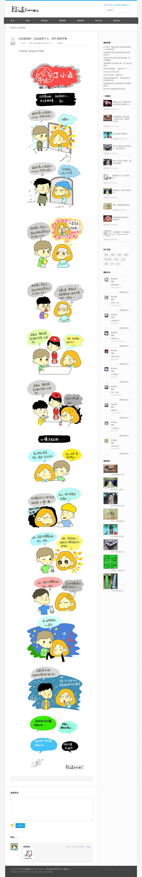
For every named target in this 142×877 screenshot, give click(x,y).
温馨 (38, 43)
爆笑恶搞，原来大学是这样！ (122, 191)
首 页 (11, 20)
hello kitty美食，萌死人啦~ (113, 75)
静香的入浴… (115, 338)
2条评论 (60, 43)
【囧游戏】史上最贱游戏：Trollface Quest (121, 233)
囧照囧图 (79, 20)
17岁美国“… (115, 374)
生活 (118, 264)
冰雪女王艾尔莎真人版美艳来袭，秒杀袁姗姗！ (116, 59)
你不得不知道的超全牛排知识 (114, 89)
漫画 (42, 43)
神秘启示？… (115, 410)
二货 (123, 259)
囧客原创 (43, 20)
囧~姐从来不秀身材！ (121, 134)
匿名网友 (114, 279)
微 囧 (26, 20)
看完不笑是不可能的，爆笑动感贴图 (122, 162)
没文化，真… (115, 303)
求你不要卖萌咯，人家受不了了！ (116, 68)
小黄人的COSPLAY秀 (111, 72)
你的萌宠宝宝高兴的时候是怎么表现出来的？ (116, 53)
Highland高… (115, 356)
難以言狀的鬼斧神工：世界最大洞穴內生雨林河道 (116, 79)
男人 (46, 43)
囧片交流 (97, 20)
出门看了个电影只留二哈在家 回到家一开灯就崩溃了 (117, 48)
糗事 (126, 255)
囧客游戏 (115, 20)
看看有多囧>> (124, 292)
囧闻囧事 (61, 20)
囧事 (113, 255)
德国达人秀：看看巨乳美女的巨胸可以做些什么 (122, 103)
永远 (34, 43)
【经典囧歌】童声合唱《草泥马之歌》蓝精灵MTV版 (121, 118)
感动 (30, 43)
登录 (110, 5)
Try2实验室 (27, 869)
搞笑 (106, 264)
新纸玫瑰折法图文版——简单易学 (122, 218)
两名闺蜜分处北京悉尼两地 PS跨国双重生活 (117, 84)
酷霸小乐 (125, 5)
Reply (88, 847)
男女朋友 (108, 259)
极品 (106, 255)
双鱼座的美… (115, 285)
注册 (105, 5)
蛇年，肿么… (115, 392)
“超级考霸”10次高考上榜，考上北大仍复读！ (117, 64)
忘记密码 (117, 5)
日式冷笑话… (115, 446)
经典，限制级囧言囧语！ (122, 205)
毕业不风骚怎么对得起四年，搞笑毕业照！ (122, 147)
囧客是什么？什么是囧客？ (121, 176)
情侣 (119, 255)
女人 (50, 43)
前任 (116, 259)
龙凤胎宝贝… (115, 320)
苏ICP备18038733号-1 (54, 869)
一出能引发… (115, 428)
